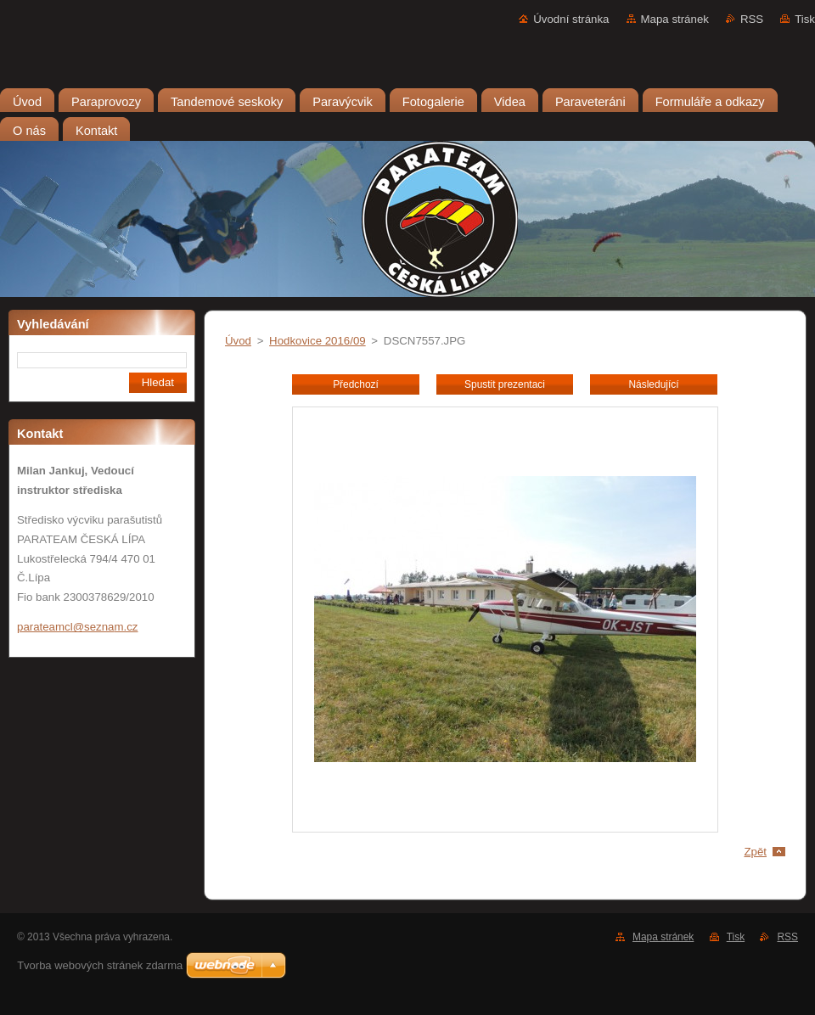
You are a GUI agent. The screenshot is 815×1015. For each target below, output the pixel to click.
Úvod (238, 340)
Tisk (805, 19)
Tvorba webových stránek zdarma (100, 965)
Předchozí (356, 384)
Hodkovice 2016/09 (317, 340)
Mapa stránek (675, 19)
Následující (653, 384)
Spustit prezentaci (504, 384)
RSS (751, 19)
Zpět (755, 851)
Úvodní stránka (571, 19)
